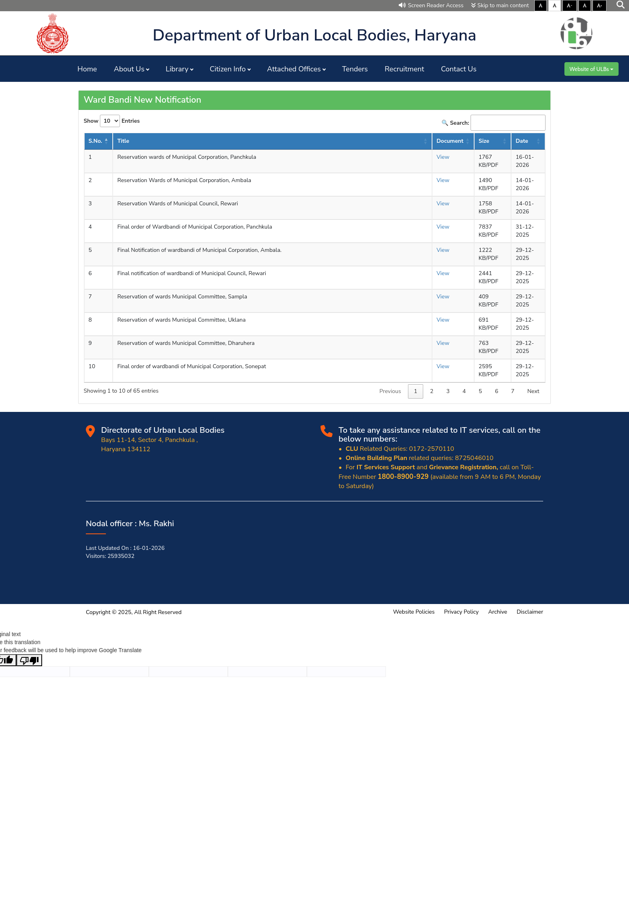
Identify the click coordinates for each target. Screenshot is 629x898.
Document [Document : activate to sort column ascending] (449, 141)
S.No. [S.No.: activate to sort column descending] (95, 141)
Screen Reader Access (431, 5)
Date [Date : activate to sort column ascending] (521, 141)
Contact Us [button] (459, 69)
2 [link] (431, 391)
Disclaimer (530, 612)
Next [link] (533, 391)
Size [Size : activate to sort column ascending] (484, 141)
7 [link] (512, 391)
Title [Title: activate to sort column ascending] (123, 141)
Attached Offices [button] (294, 69)
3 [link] (447, 391)
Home (87, 69)
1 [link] (415, 391)
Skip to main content (500, 5)
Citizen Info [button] (228, 69)
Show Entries (112, 121)
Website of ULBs (591, 69)
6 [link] (496, 391)
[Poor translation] (29, 660)
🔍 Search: (494, 123)
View (442, 157)
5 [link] (480, 391)
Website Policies (414, 612)
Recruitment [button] (404, 69)
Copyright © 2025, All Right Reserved (134, 612)
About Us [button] (129, 69)
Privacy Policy (461, 612)
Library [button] (177, 69)
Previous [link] (390, 391)
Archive (497, 612)
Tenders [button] (355, 69)
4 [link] (464, 391)
